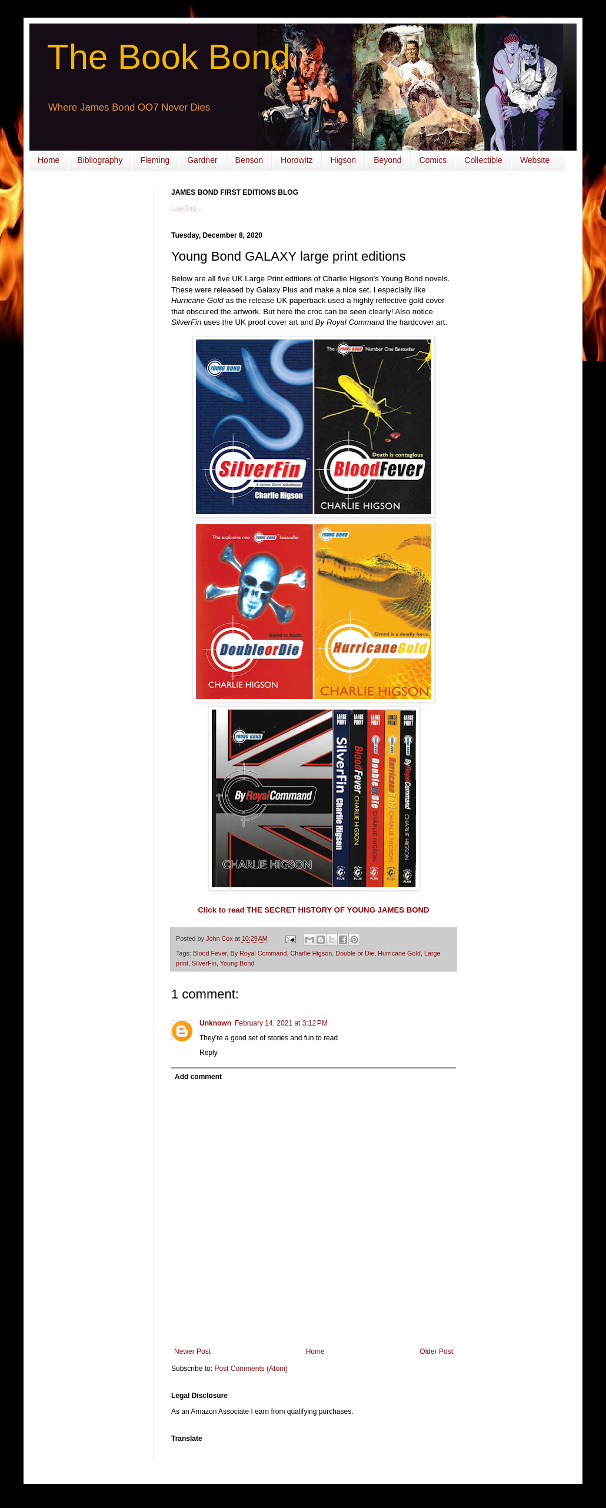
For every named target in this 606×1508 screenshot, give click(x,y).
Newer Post (192, 1351)
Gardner (202, 160)
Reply (208, 1052)
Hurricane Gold (399, 953)
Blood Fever (210, 953)
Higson (344, 160)
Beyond (387, 160)
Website (535, 160)
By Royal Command (258, 953)
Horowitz (296, 160)
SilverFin (204, 963)
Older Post (436, 1351)
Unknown (215, 1023)
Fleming (154, 160)
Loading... (186, 208)
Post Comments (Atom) (251, 1368)
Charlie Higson (311, 953)
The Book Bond (169, 56)
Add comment (198, 1077)
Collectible (483, 160)
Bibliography (99, 160)
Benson (249, 160)
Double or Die (354, 953)
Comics (433, 160)
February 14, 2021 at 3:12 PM (281, 1023)
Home (48, 160)
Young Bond (237, 963)
